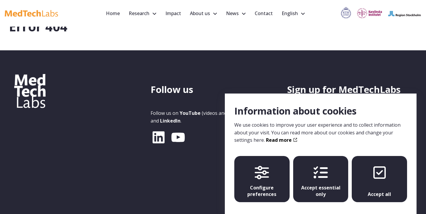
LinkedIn (170, 121)
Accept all (379, 176)
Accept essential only (321, 176)
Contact (264, 13)
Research (139, 13)
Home (113, 13)
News (232, 13)
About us (200, 13)
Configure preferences (261, 176)
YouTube (190, 113)
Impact (173, 13)
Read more (281, 134)
